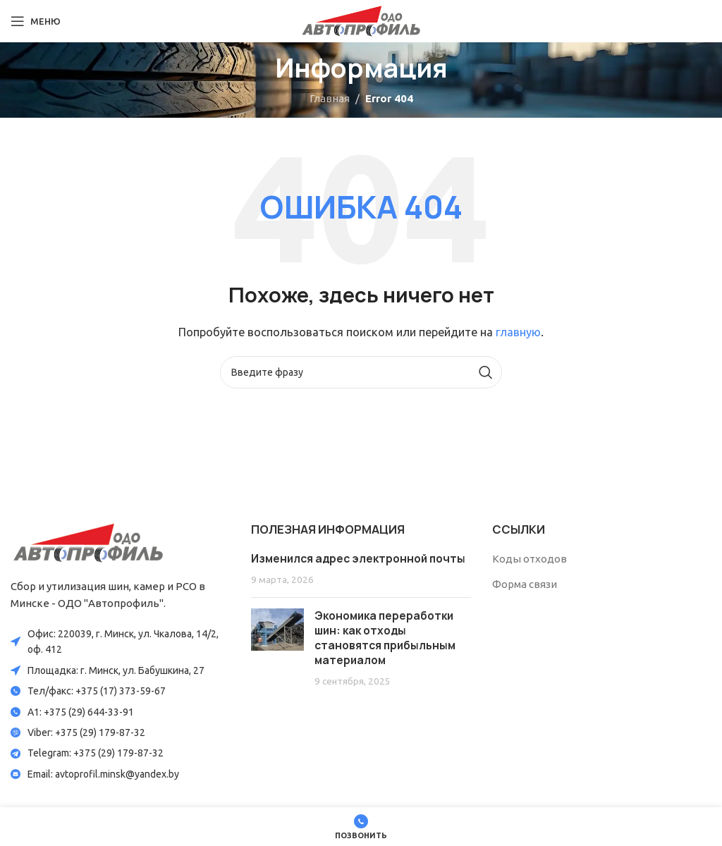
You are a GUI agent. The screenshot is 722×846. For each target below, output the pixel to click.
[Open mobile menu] (36, 21)
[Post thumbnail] (277, 648)
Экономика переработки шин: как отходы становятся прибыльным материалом (384, 638)
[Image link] (88, 542)
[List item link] (120, 691)
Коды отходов (529, 559)
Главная (330, 98)
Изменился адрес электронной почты (358, 558)
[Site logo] (361, 20)
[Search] (361, 372)
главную (518, 332)
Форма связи (524, 584)
